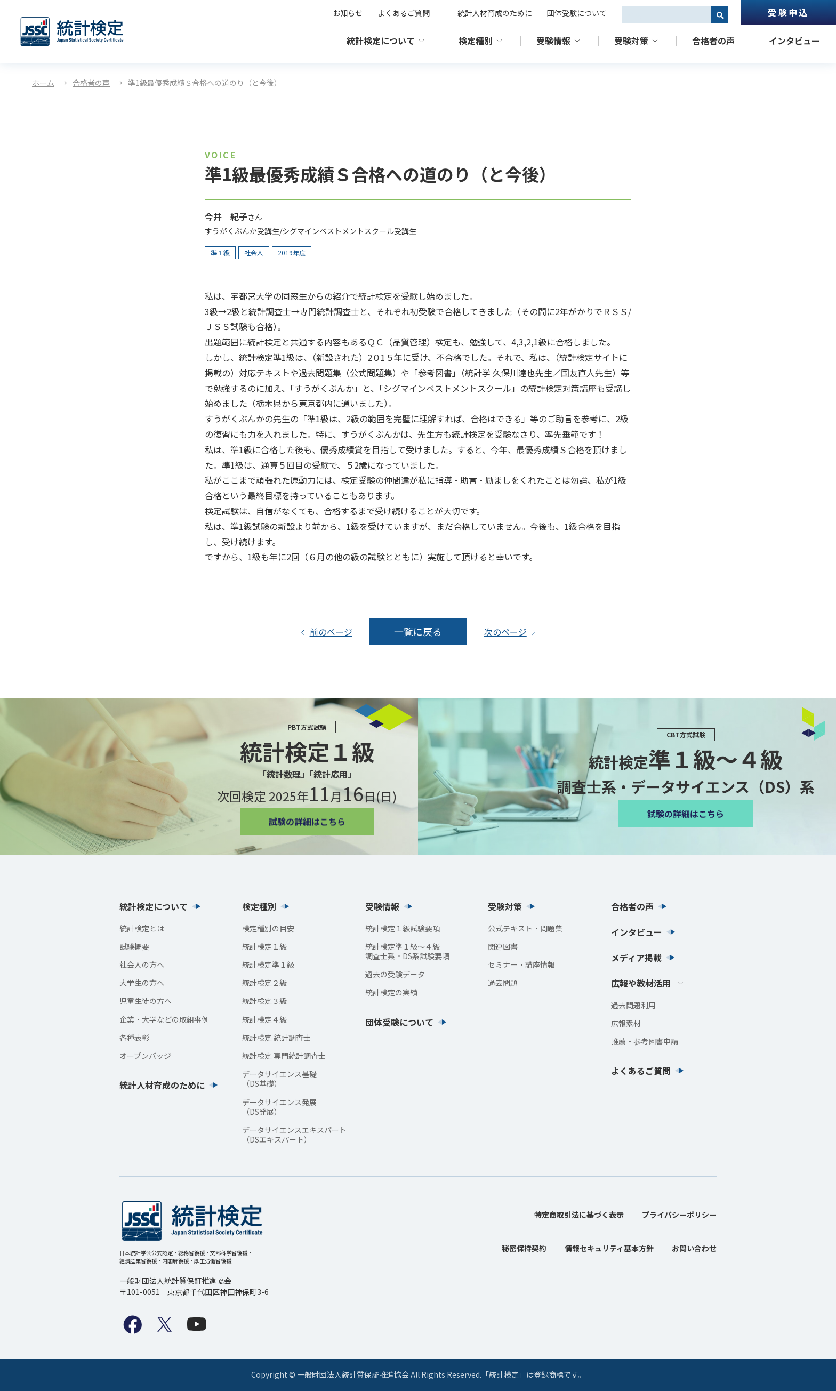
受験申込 (788, 12)
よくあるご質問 (403, 12)
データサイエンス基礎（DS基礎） (279, 1078)
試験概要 (134, 946)
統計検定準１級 (268, 964)
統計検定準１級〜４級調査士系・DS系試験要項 (407, 951)
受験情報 (553, 40)
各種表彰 (134, 1037)
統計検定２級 (264, 982)
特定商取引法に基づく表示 (579, 1214)
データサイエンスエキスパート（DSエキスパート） (294, 1134)
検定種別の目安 (268, 928)
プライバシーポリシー (679, 1214)
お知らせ (348, 12)
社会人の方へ (141, 964)
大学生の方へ (141, 982)
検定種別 (476, 40)
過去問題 (503, 982)
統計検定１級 (264, 946)
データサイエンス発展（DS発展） (279, 1106)
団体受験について (577, 12)
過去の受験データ (395, 974)
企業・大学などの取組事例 (164, 1019)
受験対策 (631, 40)
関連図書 (503, 946)
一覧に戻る (418, 631)
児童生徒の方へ (145, 1001)
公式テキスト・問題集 (525, 928)
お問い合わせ (694, 1248)
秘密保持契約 (524, 1248)
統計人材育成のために (494, 12)
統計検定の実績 (391, 993)
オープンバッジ (145, 1055)
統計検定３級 (264, 1001)
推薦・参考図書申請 (644, 1041)
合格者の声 (713, 40)
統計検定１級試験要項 (402, 928)
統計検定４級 (264, 1019)
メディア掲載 (636, 957)
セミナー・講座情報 (521, 964)
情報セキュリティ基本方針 (609, 1248)
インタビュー (794, 40)
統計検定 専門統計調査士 (284, 1055)
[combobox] (666, 14)
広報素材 (626, 1023)
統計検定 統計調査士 (276, 1037)
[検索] (719, 14)
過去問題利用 (633, 1005)
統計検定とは (141, 928)
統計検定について (381, 40)
